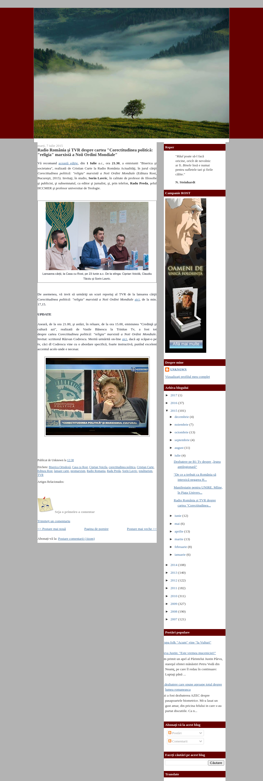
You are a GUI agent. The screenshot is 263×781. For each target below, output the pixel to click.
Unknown (178, 369)
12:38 (70, 460)
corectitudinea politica (122, 467)
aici (137, 299)
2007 (174, 619)
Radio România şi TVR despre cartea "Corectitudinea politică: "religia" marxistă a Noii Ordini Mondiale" (95, 152)
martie (179, 539)
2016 (174, 403)
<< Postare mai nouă (51, 529)
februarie (181, 547)
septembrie (183, 440)
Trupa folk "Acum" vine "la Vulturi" (186, 642)
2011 (174, 588)
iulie (178, 455)
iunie (178, 516)
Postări (175, 733)
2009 (174, 604)
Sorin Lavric (129, 471)
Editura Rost (44, 471)
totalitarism (145, 471)
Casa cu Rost (80, 467)
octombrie (182, 432)
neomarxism (77, 471)
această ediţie (68, 163)
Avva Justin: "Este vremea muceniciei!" (188, 653)
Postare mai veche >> (142, 529)
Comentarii (178, 741)
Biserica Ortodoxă (60, 467)
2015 (174, 411)
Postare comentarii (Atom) (76, 538)
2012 (174, 580)
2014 (174, 565)
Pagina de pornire (96, 529)
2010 (174, 596)
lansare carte (61, 471)
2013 (174, 572)
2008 (174, 611)
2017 (174, 395)
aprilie (179, 531)
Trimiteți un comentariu (53, 521)
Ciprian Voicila (98, 467)
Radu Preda (114, 471)
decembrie (182, 417)
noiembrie (182, 424)
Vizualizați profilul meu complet (187, 377)
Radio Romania (96, 471)
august (179, 448)
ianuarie (180, 554)
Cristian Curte (145, 467)
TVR (40, 475)
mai (178, 524)
